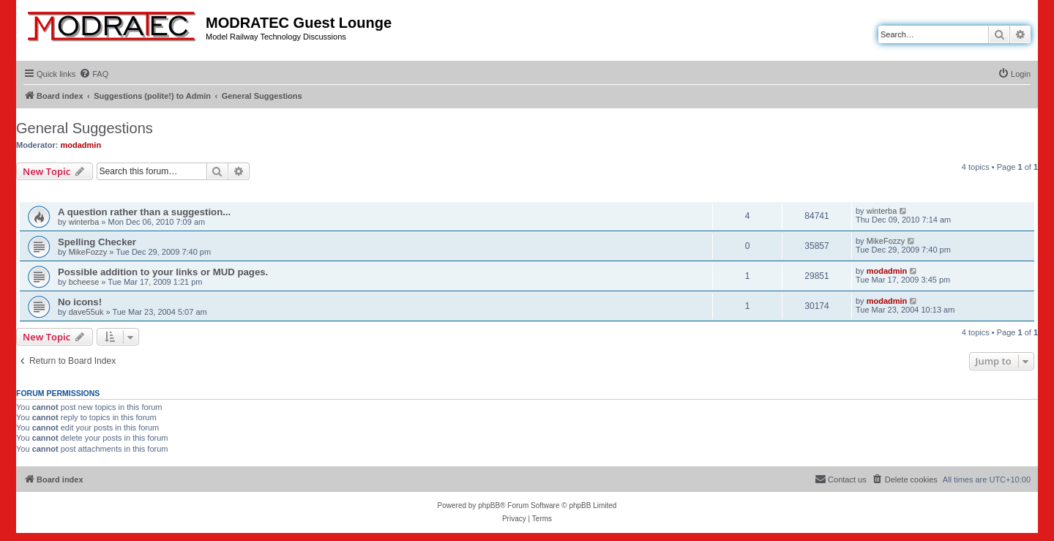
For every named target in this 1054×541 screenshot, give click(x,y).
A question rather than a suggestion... (144, 211)
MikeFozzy (88, 251)
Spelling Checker (97, 241)
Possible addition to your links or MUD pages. (163, 271)
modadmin (81, 145)
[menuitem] (93, 74)
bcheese (84, 281)
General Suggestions (84, 128)
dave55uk (86, 311)
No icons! (80, 301)
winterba (84, 221)
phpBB (489, 505)
